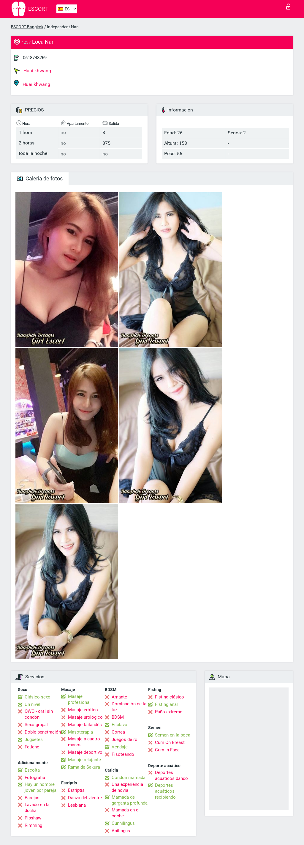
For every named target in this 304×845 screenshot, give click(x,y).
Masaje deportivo (85, 752)
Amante (119, 697)
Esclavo (119, 724)
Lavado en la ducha (37, 807)
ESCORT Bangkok (27, 26)
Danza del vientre (85, 797)
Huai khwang (32, 71)
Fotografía (35, 777)
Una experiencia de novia (127, 787)
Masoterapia (80, 732)
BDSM (118, 717)
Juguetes (34, 739)
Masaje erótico (83, 709)
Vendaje (120, 747)
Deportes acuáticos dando (171, 775)
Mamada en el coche (126, 813)
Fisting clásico (169, 697)
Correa (118, 732)
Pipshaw (33, 818)
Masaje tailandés (85, 724)
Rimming (33, 825)
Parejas (32, 797)
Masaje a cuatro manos (84, 742)
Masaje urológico (85, 717)
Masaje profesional (79, 699)
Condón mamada (128, 777)
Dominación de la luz (129, 706)
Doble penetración (43, 732)
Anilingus (121, 830)
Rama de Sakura (84, 767)
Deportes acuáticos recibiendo (165, 791)
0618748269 (35, 57)
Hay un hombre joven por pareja (40, 787)
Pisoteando (123, 754)
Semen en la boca (172, 735)
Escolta (32, 770)
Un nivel (32, 704)
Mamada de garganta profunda (130, 800)
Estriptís (76, 790)
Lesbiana (77, 805)
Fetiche (32, 747)
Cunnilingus (123, 823)
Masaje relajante (84, 759)
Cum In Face (167, 750)
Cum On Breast (170, 742)
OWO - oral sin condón (39, 714)
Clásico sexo (37, 697)
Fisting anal (166, 704)
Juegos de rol (125, 739)
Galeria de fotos (40, 178)
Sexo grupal (36, 724)
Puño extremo (169, 712)
